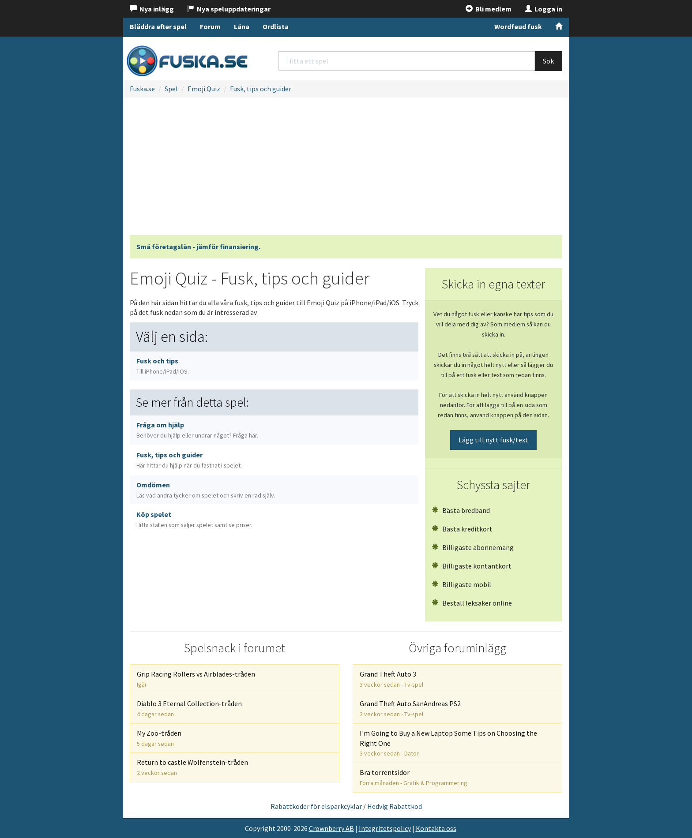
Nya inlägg (152, 8)
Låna (241, 26)
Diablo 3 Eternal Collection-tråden (189, 708)
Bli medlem (488, 8)
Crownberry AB (331, 828)
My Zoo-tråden (159, 738)
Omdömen (205, 489)
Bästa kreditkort (462, 528)
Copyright (260, 828)
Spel (171, 88)
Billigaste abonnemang (473, 547)
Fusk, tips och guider (260, 88)
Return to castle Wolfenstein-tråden (192, 767)
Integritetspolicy (385, 828)
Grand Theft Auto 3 (391, 679)
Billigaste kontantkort (471, 565)
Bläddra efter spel (158, 26)
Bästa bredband (461, 510)
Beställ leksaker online (472, 603)
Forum (210, 26)
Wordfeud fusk (518, 26)
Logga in (543, 8)
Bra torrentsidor (413, 777)
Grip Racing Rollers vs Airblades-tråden (196, 679)
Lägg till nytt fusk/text (493, 439)
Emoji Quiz (204, 88)
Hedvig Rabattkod (394, 806)
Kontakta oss (436, 828)
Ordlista (276, 26)
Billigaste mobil (461, 584)
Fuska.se (142, 88)
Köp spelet (194, 519)
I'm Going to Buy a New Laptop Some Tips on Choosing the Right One (448, 743)
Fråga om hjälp (197, 429)
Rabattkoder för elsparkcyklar (316, 806)
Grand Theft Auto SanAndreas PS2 (410, 708)
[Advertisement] (346, 169)
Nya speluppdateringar (229, 8)
